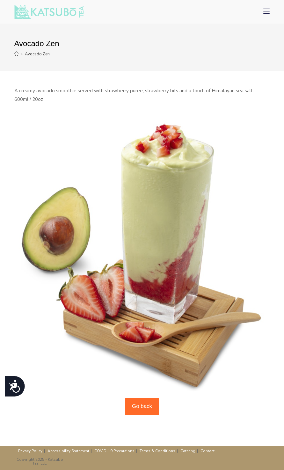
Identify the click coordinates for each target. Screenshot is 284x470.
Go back (142, 406)
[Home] (16, 54)
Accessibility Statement (68, 450)
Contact (207, 450)
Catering (187, 450)
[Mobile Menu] (266, 12)
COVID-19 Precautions (114, 450)
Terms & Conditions (157, 450)
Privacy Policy (30, 450)
